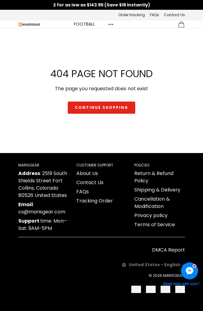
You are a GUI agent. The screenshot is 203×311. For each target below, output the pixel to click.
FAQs (154, 14)
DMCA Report (168, 249)
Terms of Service (154, 224)
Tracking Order (94, 200)
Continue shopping (101, 107)
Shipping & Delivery (157, 189)
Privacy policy (151, 215)
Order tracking (131, 14)
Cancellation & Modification (152, 202)
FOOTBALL (84, 24)
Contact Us (174, 14)
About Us (87, 173)
